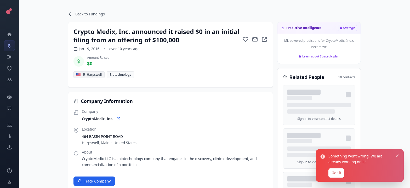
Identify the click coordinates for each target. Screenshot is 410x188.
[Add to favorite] (245, 39)
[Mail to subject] (255, 39)
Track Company (94, 181)
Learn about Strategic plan (319, 56)
